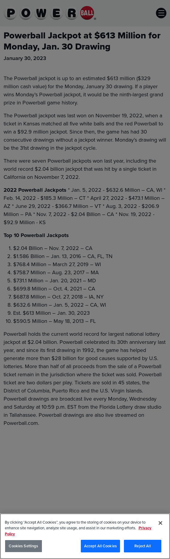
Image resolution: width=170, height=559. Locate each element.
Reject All (142, 546)
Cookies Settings (23, 546)
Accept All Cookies (100, 546)
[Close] (160, 523)
